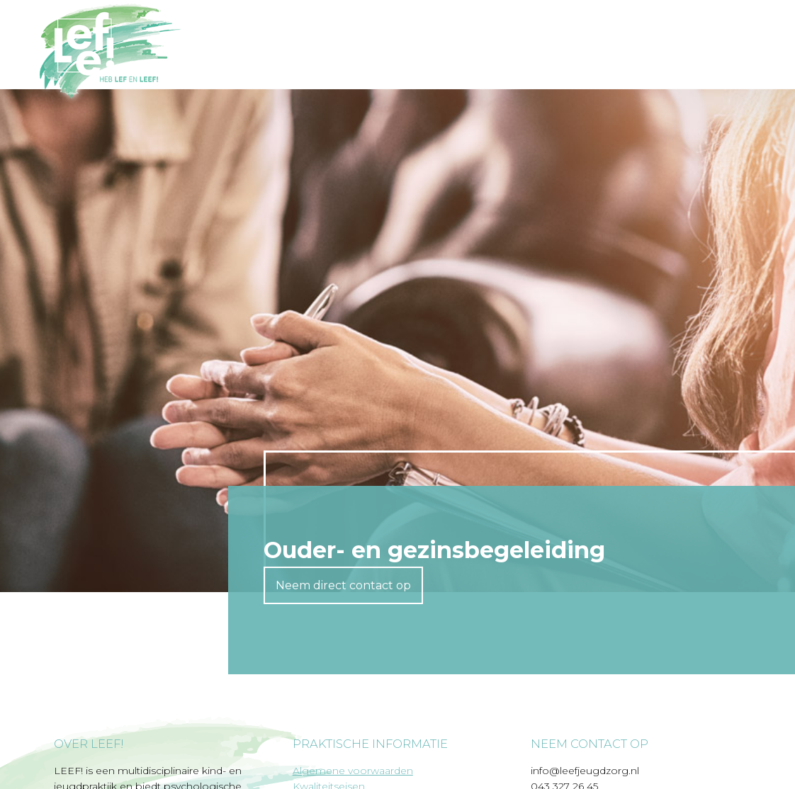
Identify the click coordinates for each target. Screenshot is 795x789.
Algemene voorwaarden (353, 770)
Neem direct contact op (343, 585)
